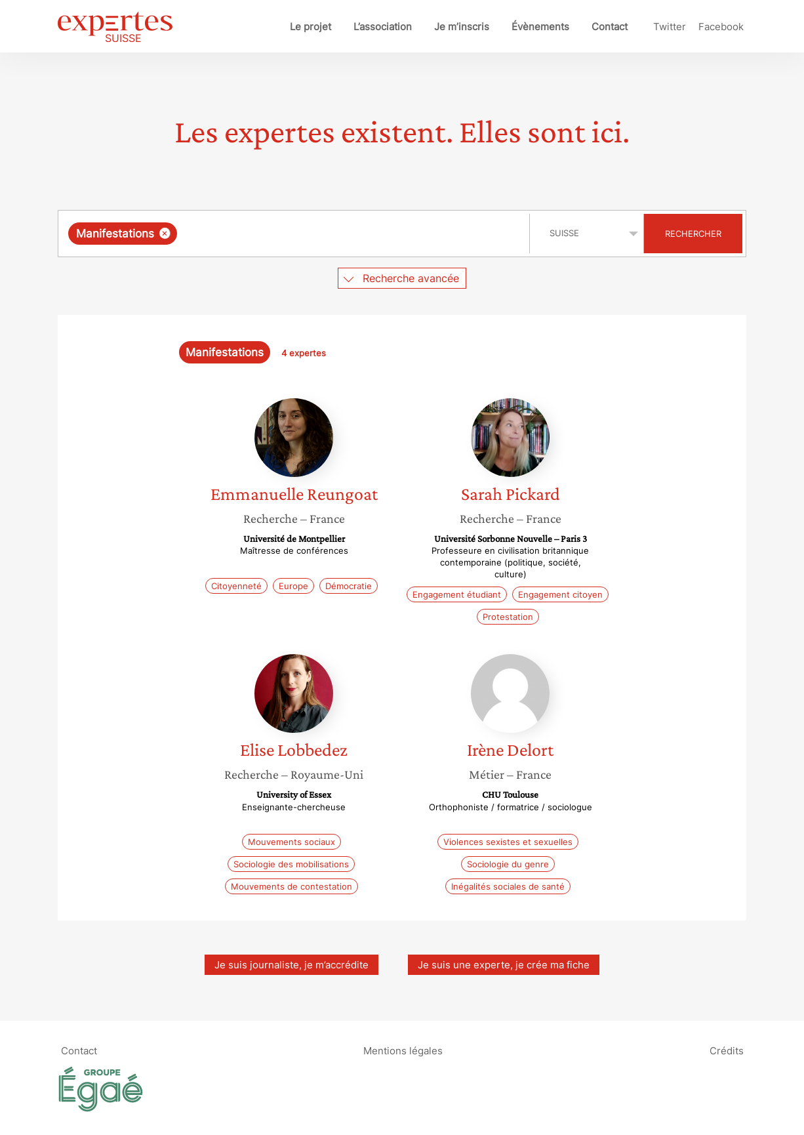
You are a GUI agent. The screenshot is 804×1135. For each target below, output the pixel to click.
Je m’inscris (461, 26)
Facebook (721, 26)
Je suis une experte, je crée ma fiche (504, 965)
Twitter (669, 26)
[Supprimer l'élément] (165, 233)
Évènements (540, 26)
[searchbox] (315, 234)
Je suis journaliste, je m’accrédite (291, 965)
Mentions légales (403, 1050)
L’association (382, 26)
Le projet (310, 26)
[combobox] (295, 233)
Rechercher (693, 233)
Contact (610, 26)
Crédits (727, 1050)
